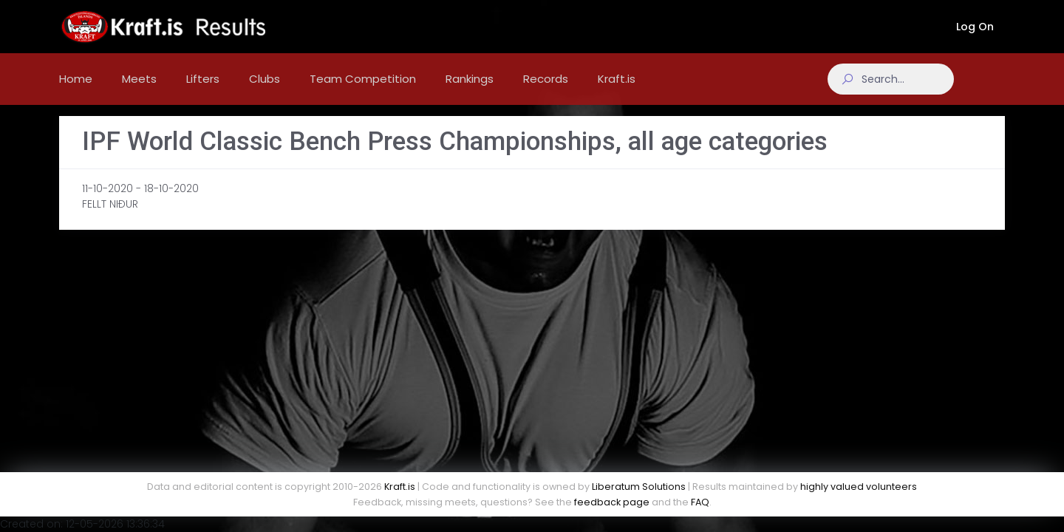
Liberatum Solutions (639, 486)
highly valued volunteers (858, 486)
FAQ (700, 502)
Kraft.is (399, 486)
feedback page (611, 502)
